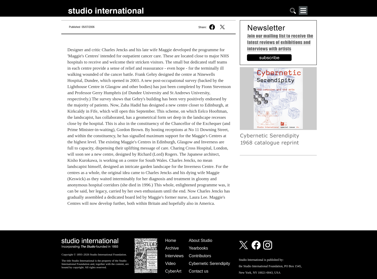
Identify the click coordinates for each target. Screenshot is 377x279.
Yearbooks (198, 248)
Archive (172, 248)
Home (170, 240)
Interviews (174, 256)
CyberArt (173, 271)
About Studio (200, 240)
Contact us (198, 271)
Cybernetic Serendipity (209, 263)
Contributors (200, 256)
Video (170, 263)
